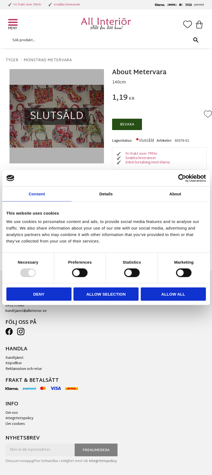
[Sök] (196, 40)
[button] (13, 23)
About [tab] (175, 193)
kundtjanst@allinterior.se (26, 311)
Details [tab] (106, 193)
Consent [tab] (37, 193)
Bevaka (127, 124)
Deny (39, 294)
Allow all (173, 294)
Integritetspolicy (19, 418)
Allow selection (106, 294)
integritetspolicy (103, 461)
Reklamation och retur (23, 369)
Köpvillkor (13, 363)
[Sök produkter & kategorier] (104, 40)
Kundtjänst (14, 358)
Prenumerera (96, 450)
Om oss (11, 413)
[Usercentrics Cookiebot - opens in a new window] (182, 178)
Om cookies (15, 424)
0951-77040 (14, 305)
